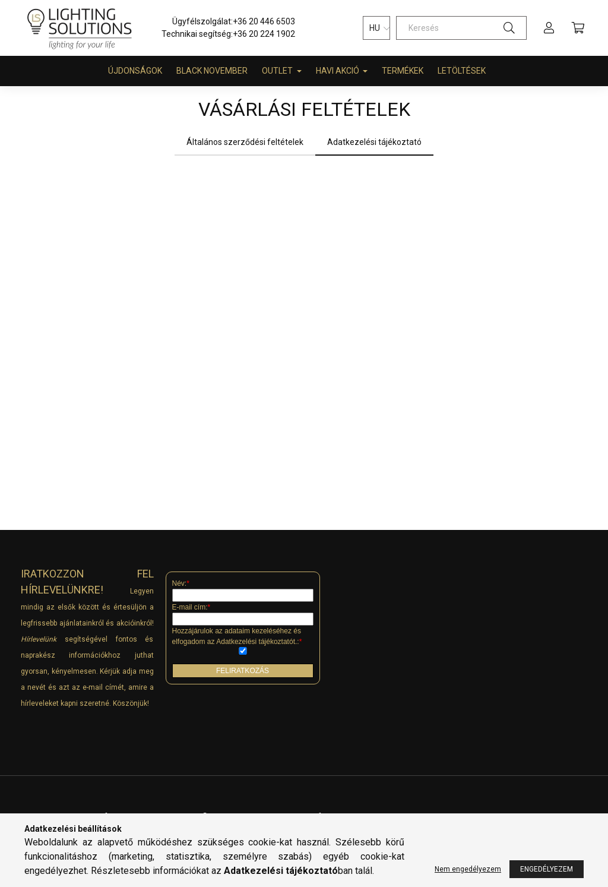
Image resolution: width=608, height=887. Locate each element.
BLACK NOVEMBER (212, 70)
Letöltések (462, 70)
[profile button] (549, 28)
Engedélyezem (546, 869)
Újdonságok (135, 70)
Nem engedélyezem (468, 869)
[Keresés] (461, 28)
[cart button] (578, 28)
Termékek (402, 70)
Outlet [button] (278, 70)
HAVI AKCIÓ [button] (338, 70)
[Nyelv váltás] (376, 28)
